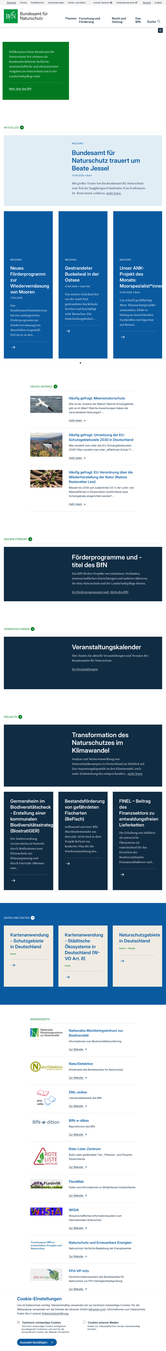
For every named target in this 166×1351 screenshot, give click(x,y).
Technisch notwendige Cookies (41, 1322)
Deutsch (147, 2)
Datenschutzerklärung (55, 1313)
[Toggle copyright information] (160, 30)
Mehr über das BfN (20, 88)
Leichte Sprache (103, 3)
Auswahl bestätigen (37, 1342)
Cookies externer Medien (103, 1322)
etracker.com (97, 1309)
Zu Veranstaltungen (85, 669)
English (158, 2)
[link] (71, 18)
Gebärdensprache (127, 3)
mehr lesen (77, 420)
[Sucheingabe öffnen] (154, 21)
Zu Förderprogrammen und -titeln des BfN (100, 592)
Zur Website (78, 1049)
